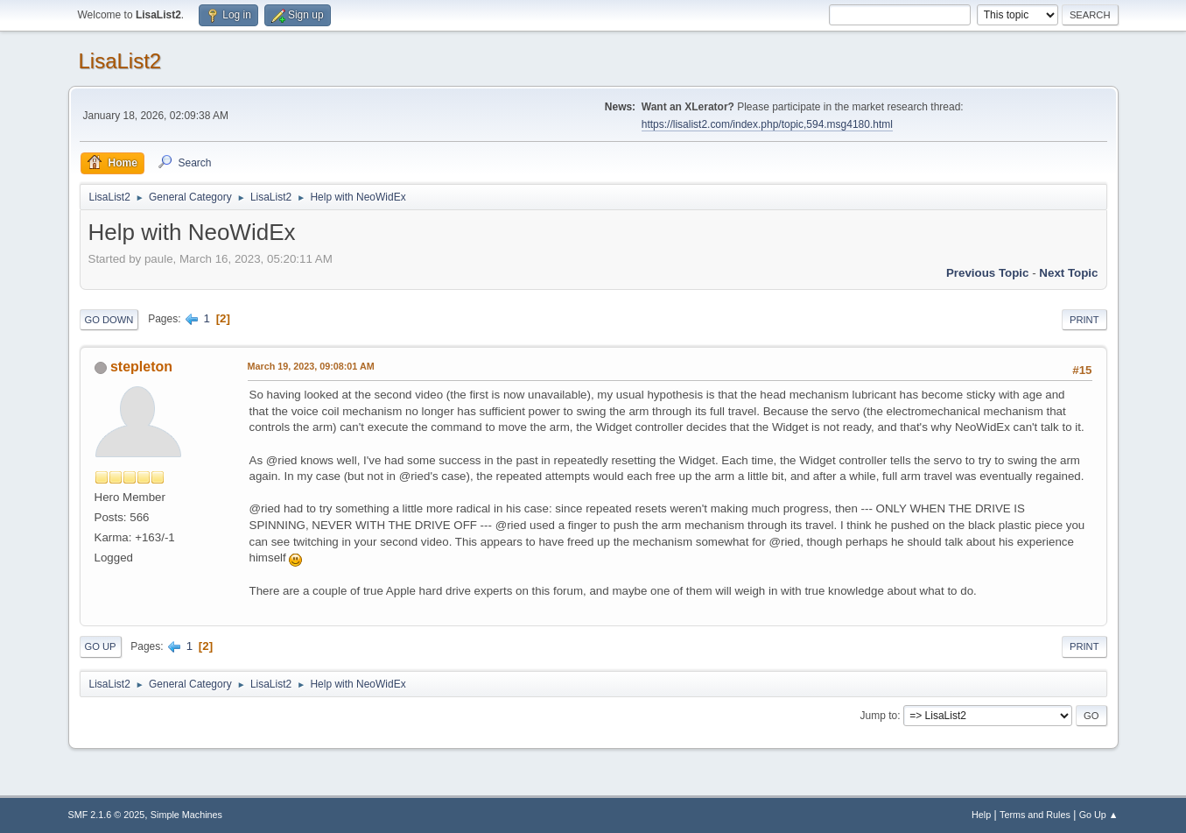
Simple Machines (186, 814)
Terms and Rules (1035, 814)
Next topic (1068, 272)
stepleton (141, 366)
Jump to (879, 715)
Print (1084, 319)
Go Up (100, 646)
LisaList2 (120, 61)
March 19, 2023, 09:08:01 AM (311, 366)
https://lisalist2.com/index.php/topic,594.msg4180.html (767, 124)
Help (981, 814)
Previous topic (987, 272)
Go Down (109, 319)
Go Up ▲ (1099, 814)
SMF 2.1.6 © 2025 (106, 814)
